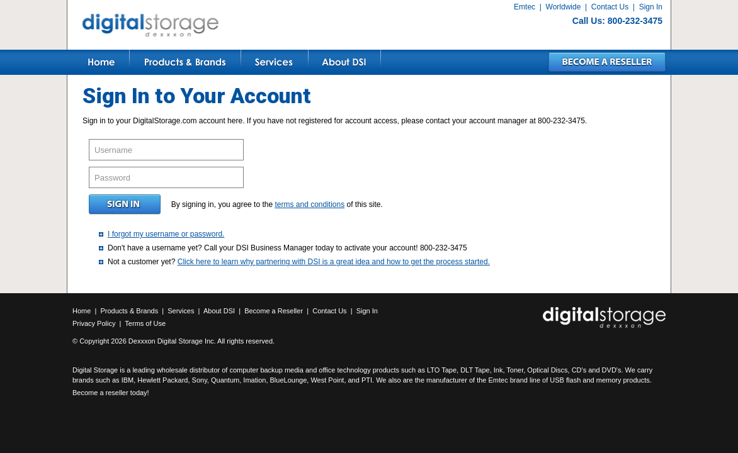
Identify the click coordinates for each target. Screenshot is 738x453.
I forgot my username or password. (166, 234)
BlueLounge (288, 380)
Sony (199, 380)
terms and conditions (309, 204)
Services (180, 311)
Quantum (225, 380)
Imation (254, 380)
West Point (327, 380)
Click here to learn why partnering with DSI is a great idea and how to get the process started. (334, 261)
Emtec (524, 7)
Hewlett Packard (162, 380)
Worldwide (563, 7)
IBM (128, 380)
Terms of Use (145, 323)
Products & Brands (129, 311)
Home (81, 311)
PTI (366, 380)
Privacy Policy (93, 323)
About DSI (219, 311)
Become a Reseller (273, 311)
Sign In (650, 7)
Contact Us (609, 7)
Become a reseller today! (110, 392)
